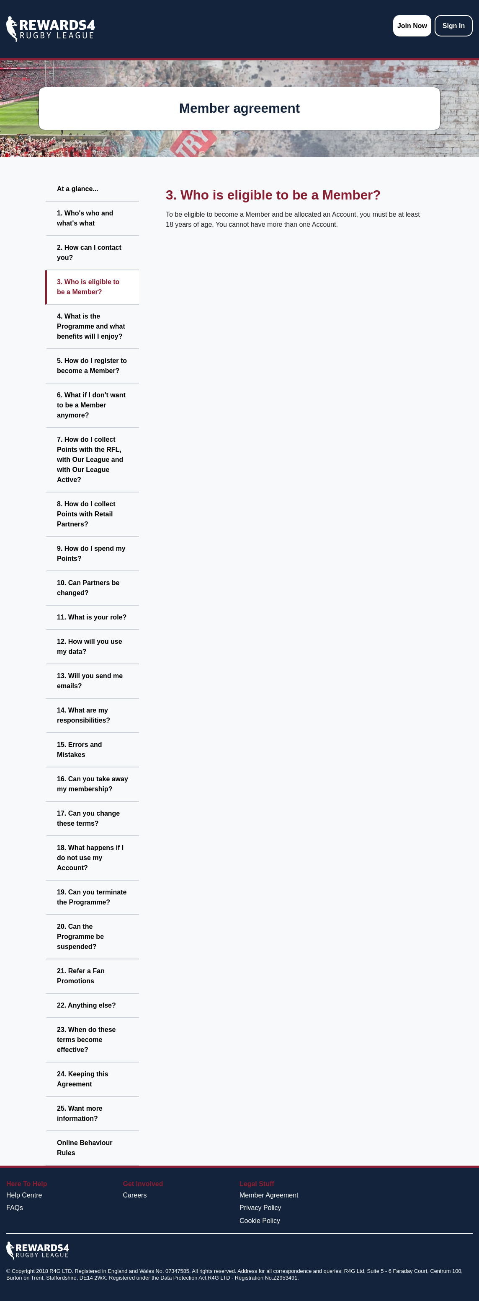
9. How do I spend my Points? (91, 553)
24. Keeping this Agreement (82, 1079)
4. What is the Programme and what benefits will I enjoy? (91, 326)
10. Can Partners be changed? (88, 587)
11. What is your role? (91, 617)
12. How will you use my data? (89, 646)
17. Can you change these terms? (88, 818)
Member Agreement (269, 1195)
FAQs (14, 1207)
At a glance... (77, 188)
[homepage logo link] (50, 29)
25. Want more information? (80, 1113)
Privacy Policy (260, 1207)
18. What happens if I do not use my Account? (90, 857)
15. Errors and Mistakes (79, 749)
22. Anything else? (86, 1005)
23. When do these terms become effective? (86, 1039)
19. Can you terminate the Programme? (91, 897)
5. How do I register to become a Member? (92, 365)
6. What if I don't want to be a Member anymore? (91, 405)
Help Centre (24, 1195)
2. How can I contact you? (89, 252)
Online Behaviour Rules (84, 1147)
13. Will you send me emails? (90, 680)
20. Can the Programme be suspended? (80, 936)
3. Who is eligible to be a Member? (88, 286)
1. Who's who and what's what (85, 218)
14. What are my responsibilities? (83, 715)
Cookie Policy (260, 1220)
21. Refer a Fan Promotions (81, 976)
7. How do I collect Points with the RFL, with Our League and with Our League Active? (90, 459)
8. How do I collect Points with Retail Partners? (86, 514)
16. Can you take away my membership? (92, 784)
